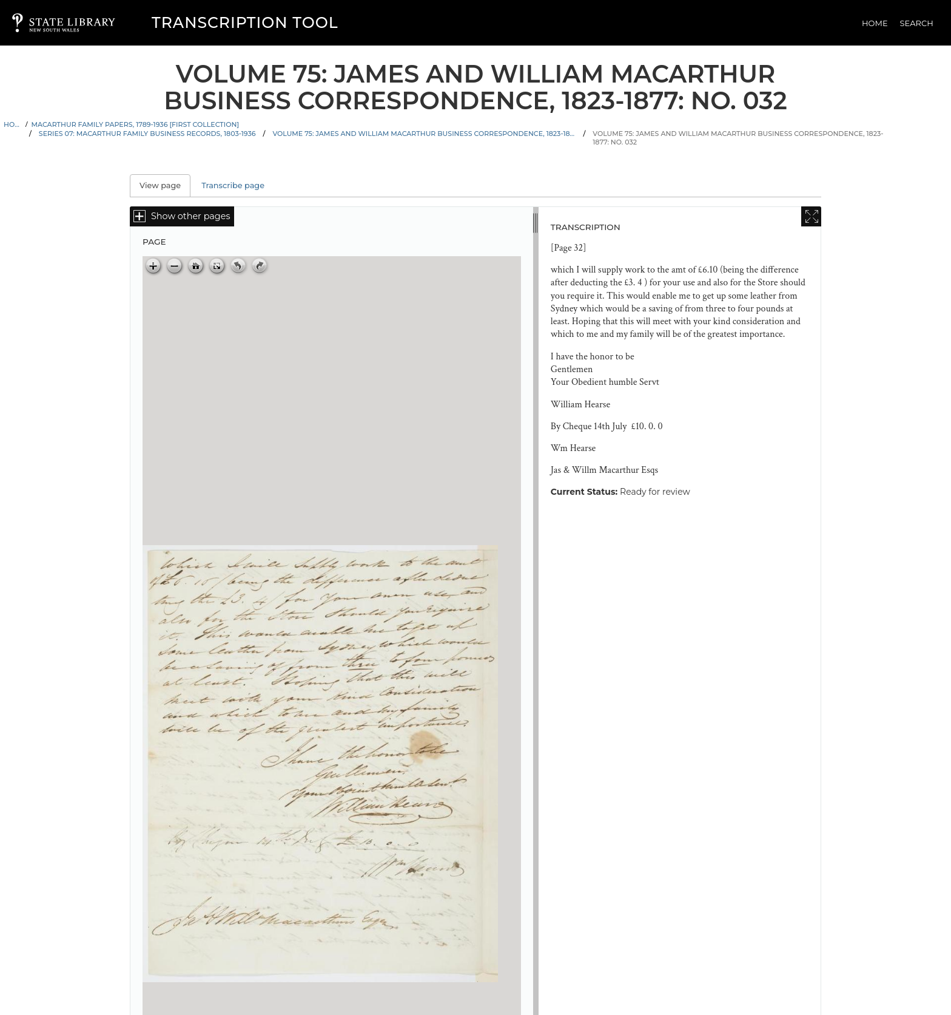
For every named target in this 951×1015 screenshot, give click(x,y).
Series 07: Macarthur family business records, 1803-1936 (147, 133)
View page (164, 185)
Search (916, 23)
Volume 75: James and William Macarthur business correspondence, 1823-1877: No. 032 (738, 138)
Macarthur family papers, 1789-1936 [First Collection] (136, 124)
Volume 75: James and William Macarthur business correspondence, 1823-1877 (424, 133)
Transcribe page (232, 185)
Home (875, 23)
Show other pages (190, 216)
